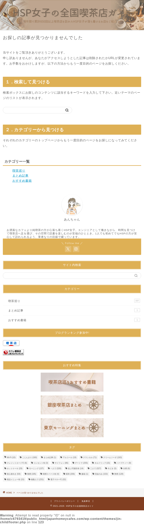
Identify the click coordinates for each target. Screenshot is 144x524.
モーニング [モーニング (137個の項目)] (36, 468)
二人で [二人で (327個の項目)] (95, 468)
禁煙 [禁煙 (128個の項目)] (118, 474)
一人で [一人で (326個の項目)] (55, 468)
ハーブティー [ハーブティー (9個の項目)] (124, 463)
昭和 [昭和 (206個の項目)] (70, 474)
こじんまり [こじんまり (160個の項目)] (29, 457)
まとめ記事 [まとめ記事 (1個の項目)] (50, 457)
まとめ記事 (20, 175)
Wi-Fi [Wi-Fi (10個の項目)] (11, 457)
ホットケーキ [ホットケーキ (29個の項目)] (14, 468)
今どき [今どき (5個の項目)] (112, 468)
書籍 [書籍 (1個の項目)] (84, 474)
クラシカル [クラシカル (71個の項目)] (90, 457)
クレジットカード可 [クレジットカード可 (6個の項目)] (17, 463)
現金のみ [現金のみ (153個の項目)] (101, 474)
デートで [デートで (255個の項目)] (81, 463)
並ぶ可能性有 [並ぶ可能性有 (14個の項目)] (75, 468)
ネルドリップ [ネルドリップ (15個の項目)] (102, 463)
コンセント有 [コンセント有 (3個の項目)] (41, 463)
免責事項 (86, 501)
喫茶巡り (18, 170)
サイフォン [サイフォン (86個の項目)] (61, 463)
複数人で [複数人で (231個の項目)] (37, 479)
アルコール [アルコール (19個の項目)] (69, 457)
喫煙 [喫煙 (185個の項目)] (31, 474)
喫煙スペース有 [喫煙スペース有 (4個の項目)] (51, 474)
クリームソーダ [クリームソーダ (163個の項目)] (112, 457)
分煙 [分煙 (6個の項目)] (126, 468)
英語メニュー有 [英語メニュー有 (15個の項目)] (15, 479)
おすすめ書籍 (22, 180)
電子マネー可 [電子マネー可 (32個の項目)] (58, 479)
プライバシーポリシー (64, 501)
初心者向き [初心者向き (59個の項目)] (13, 474)
